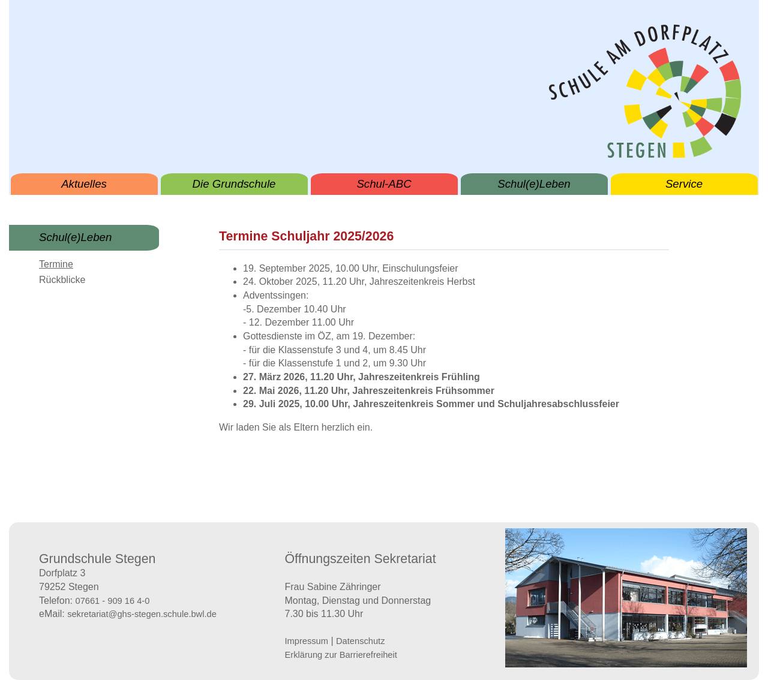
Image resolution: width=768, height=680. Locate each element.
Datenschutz (360, 641)
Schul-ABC (383, 183)
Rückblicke (62, 280)
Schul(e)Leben (533, 183)
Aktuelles (84, 183)
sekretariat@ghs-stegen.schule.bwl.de (142, 614)
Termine (56, 264)
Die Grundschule (234, 183)
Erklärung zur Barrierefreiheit (341, 655)
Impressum (306, 641)
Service (684, 183)
